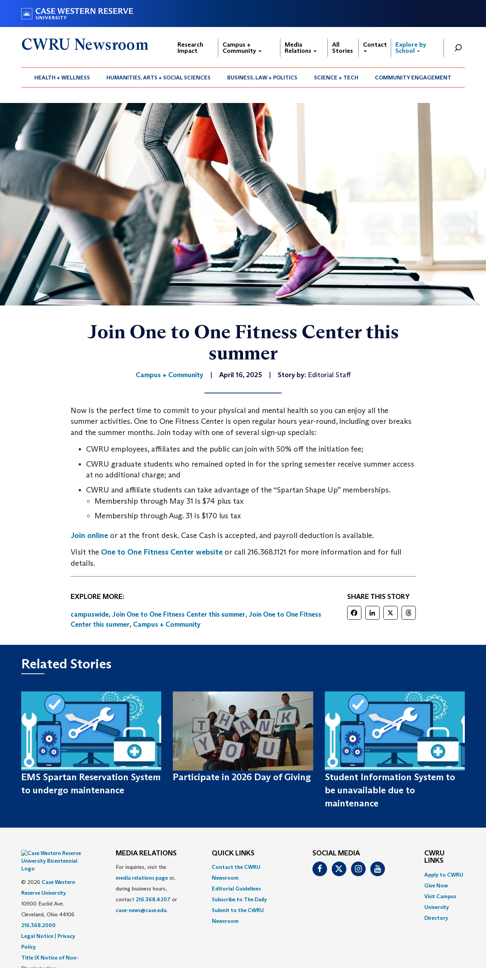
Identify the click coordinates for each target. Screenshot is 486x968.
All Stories (342, 47)
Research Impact (190, 47)
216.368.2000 (38, 905)
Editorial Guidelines (236, 888)
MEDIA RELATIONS (146, 853)
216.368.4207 (153, 899)
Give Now (436, 885)
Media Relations (301, 47)
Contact (375, 46)
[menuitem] (62, 77)
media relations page (142, 877)
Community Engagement (413, 77)
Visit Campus (440, 896)
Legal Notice (37, 916)
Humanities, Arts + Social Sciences (158, 77)
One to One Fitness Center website (162, 552)
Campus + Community (242, 47)
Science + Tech (336, 77)
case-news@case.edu (141, 910)
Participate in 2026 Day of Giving (242, 776)
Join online (89, 535)
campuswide (90, 614)
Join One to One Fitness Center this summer (178, 614)
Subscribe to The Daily (239, 899)
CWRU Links (434, 857)
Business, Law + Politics (262, 77)
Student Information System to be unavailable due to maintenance (390, 790)
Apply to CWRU (443, 874)
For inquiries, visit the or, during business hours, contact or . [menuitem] (146, 888)
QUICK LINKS (233, 853)
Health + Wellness (62, 77)
